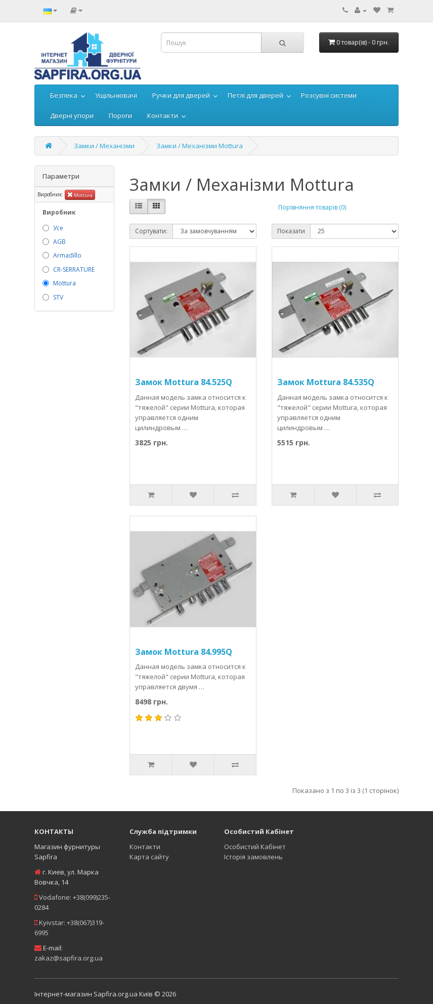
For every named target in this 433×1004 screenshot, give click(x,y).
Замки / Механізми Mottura (199, 145)
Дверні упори (72, 115)
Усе (58, 228)
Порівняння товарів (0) (312, 207)
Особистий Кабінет (255, 846)
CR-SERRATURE (74, 269)
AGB (59, 241)
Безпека (63, 95)
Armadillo (67, 255)
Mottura (80, 194)
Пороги (120, 115)
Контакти (162, 115)
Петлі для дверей (255, 95)
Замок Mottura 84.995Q (183, 651)
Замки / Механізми (104, 145)
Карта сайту (149, 856)
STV (58, 297)
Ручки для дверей (181, 95)
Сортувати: (151, 231)
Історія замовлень (253, 856)
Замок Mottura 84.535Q (325, 382)
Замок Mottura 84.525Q (183, 382)
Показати (291, 231)
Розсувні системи (329, 95)
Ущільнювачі (116, 95)
